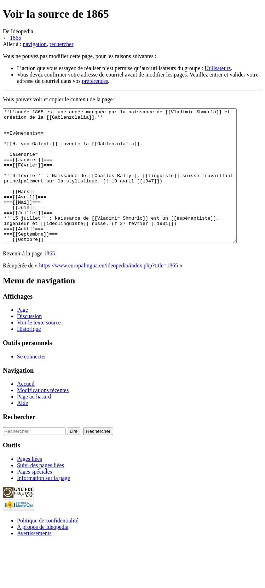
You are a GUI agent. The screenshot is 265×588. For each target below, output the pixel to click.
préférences (95, 81)
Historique (29, 355)
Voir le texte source (39, 349)
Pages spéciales (34, 498)
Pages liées (29, 485)
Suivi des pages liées (40, 492)
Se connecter (31, 383)
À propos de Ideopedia (42, 553)
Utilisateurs (217, 68)
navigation (35, 44)
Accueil (26, 410)
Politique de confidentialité (47, 547)
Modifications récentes (43, 417)
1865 (15, 38)
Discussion (29, 343)
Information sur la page (43, 505)
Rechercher (19, 443)
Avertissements (34, 560)
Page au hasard (34, 423)
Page (22, 336)
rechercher (62, 44)
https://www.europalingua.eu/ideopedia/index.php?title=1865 (108, 292)
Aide (22, 429)
